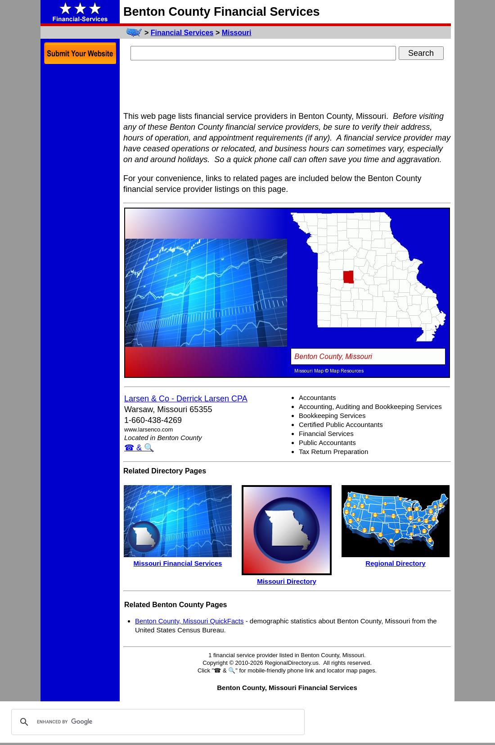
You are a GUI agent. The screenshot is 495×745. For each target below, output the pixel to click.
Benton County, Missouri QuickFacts (189, 621)
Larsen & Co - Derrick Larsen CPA (186, 398)
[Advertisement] (287, 87)
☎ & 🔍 (139, 447)
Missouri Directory (286, 581)
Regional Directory (395, 563)
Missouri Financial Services (178, 563)
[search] (156, 722)
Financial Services (182, 32)
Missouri (237, 32)
